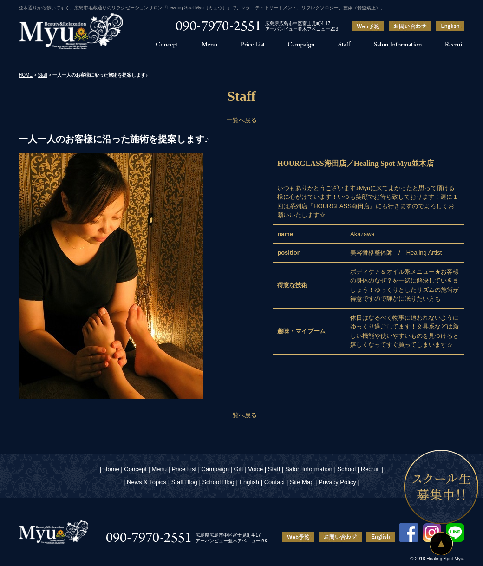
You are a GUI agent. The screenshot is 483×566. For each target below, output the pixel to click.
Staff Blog (184, 482)
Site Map (301, 482)
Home (111, 469)
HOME (26, 75)
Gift (238, 469)
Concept (135, 469)
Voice (255, 469)
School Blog (218, 482)
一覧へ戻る (242, 120)
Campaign (215, 469)
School (346, 469)
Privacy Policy (337, 482)
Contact (274, 482)
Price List (184, 469)
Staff (42, 75)
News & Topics (146, 482)
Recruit (370, 469)
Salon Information (309, 469)
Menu (159, 469)
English (249, 482)
